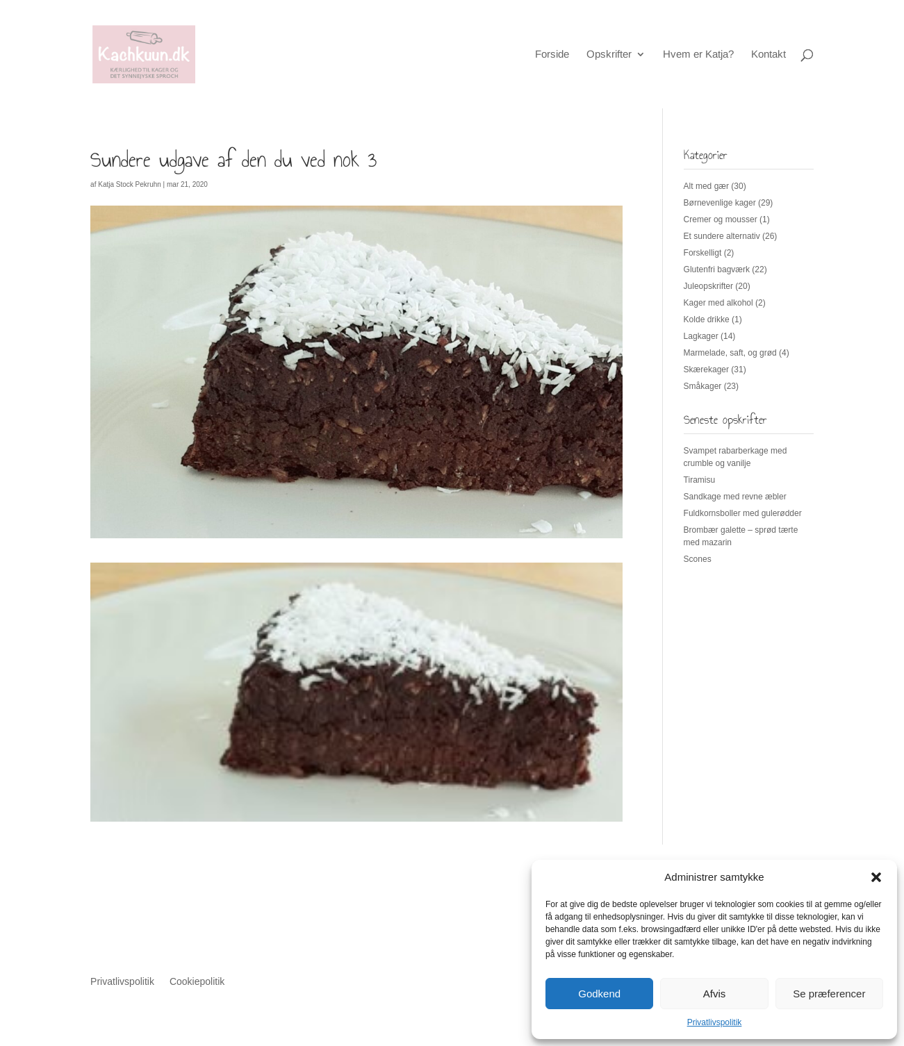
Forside (552, 54)
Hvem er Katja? (698, 54)
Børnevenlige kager (720, 203)
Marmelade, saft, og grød (730, 353)
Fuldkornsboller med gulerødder (743, 513)
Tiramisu (700, 480)
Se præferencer (829, 993)
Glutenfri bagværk (717, 269)
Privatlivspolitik (714, 1022)
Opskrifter (609, 54)
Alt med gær (706, 186)
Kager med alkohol (718, 303)
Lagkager (701, 336)
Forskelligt (703, 253)
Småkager (703, 386)
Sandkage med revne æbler (735, 496)
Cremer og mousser (720, 219)
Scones (698, 559)
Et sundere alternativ (722, 236)
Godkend (599, 993)
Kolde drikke (707, 319)
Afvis (714, 993)
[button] (876, 877)
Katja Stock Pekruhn (129, 184)
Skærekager (706, 369)
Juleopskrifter (708, 286)
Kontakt (768, 54)
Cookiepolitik (197, 982)
